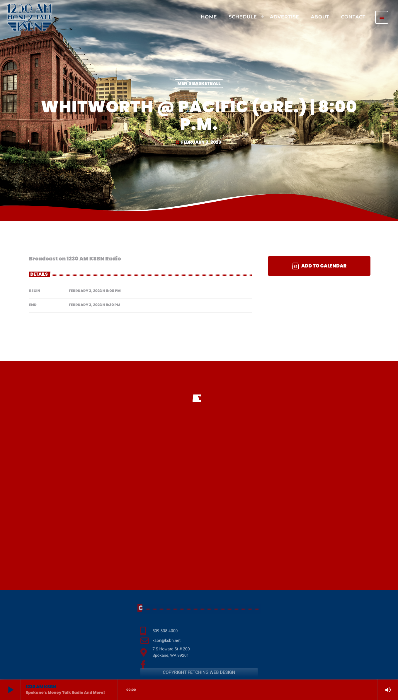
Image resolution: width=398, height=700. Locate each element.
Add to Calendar (319, 266)
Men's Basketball (198, 84)
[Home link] (29, 17)
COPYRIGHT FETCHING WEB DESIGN (199, 678)
